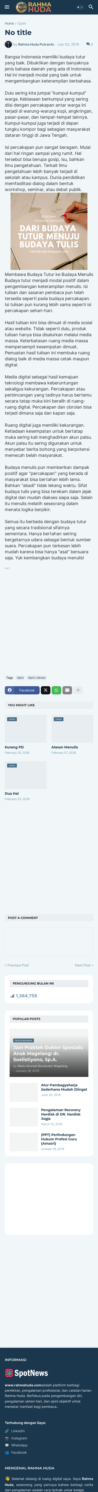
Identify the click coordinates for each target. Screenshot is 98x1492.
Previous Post (18, 965)
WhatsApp (16, 1445)
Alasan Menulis (64, 747)
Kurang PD (14, 747)
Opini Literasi (36, 677)
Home (9, 23)
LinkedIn (15, 1431)
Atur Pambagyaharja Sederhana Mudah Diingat (64, 1087)
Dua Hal (12, 793)
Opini (22, 23)
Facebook (16, 1452)
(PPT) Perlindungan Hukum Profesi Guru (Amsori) (59, 1139)
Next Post (83, 965)
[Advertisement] (49, 620)
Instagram (16, 1438)
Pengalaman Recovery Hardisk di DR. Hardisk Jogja (61, 1114)
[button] (6, 7)
